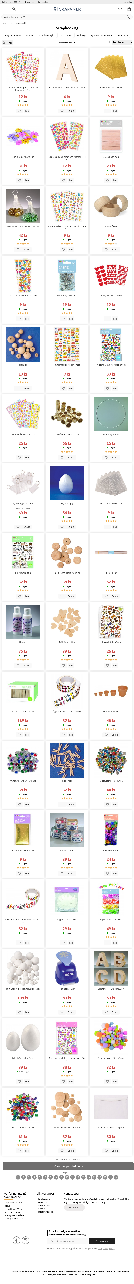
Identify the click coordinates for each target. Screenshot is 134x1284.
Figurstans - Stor (67, 989)
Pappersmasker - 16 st (67, 919)
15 (94, 1177)
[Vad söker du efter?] (67, 17)
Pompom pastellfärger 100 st (111, 1058)
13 (83, 1177)
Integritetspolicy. (106, 1248)
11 (72, 1177)
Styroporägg (67, 503)
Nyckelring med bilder (22, 503)
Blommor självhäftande (23, 157)
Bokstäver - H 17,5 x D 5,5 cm (111, 989)
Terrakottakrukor (111, 711)
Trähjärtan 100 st (67, 642)
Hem (4, 23)
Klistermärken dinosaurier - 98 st (23, 295)
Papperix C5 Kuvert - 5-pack (111, 1127)
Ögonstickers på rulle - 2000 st (67, 711)
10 (67, 1177)
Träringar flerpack (111, 226)
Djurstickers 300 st (22, 573)
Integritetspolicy (46, 1211)
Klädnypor (67, 781)
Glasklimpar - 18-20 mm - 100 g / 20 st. (23, 226)
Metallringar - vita (111, 434)
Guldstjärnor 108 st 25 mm (23, 850)
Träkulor (23, 365)
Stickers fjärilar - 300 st (111, 642)
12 (78, 1177)
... (110, 1177)
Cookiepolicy (44, 1205)
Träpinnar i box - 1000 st (23, 711)
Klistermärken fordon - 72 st (67, 365)
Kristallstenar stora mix (23, 1127)
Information (127, 2)
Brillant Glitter (67, 850)
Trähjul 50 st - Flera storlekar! (67, 573)
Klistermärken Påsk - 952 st (22, 434)
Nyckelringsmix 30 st (67, 295)
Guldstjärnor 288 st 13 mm (111, 87)
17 (105, 1177)
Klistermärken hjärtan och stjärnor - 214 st (67, 158)
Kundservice (44, 1199)
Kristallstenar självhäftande (23, 781)
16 (99, 1177)
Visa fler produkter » (68, 1166)
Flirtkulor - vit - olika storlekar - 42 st (23, 989)
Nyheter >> (29, 2)
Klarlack (23, 642)
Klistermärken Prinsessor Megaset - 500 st (67, 1059)
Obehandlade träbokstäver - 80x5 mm (67, 87)
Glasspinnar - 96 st (111, 157)
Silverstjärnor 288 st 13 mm (111, 503)
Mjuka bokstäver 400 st (111, 919)
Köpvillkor (43, 1202)
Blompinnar (111, 573)
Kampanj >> (43, 2)
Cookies (42, 1208)
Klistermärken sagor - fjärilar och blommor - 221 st (22, 88)
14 (89, 1177)
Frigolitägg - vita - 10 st (23, 1058)
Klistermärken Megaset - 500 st (111, 365)
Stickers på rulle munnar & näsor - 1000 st (23, 920)
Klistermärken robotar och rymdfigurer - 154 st (67, 227)
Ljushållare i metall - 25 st (67, 434)
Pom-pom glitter (111, 850)
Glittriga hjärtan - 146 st (111, 295)
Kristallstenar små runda (111, 781)
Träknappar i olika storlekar (67, 1127)
